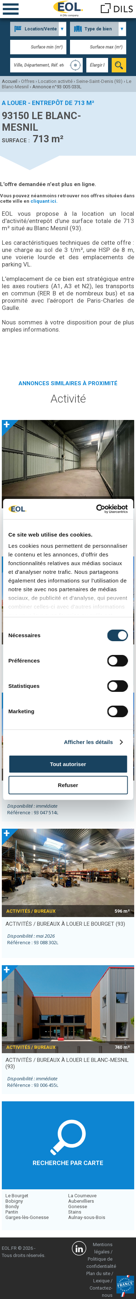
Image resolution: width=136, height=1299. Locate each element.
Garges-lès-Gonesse (27, 1217)
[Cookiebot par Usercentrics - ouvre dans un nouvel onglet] (97, 509)
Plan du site (98, 1273)
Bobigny (14, 1201)
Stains (74, 1212)
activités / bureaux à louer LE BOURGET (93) (65, 924)
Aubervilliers (81, 1201)
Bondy (12, 1206)
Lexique (101, 1280)
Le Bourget (16, 1195)
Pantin (11, 1212)
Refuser (68, 785)
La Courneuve (82, 1195)
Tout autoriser (68, 764)
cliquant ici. (44, 201)
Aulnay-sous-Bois (86, 1217)
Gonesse (77, 1206)
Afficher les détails (88, 742)
